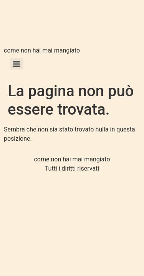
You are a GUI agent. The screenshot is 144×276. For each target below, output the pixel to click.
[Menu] (16, 64)
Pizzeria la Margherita (41, 24)
